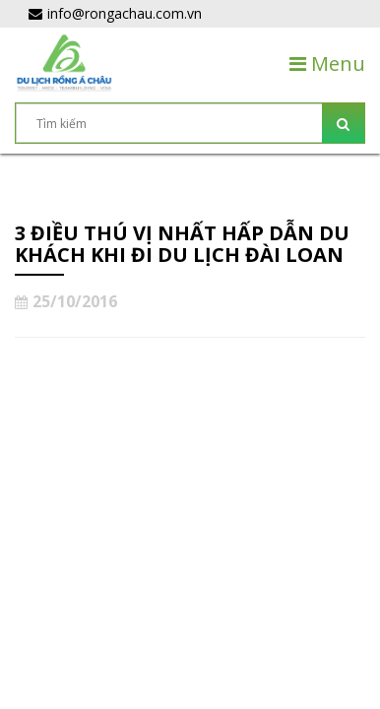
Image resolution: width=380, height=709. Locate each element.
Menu (327, 63)
